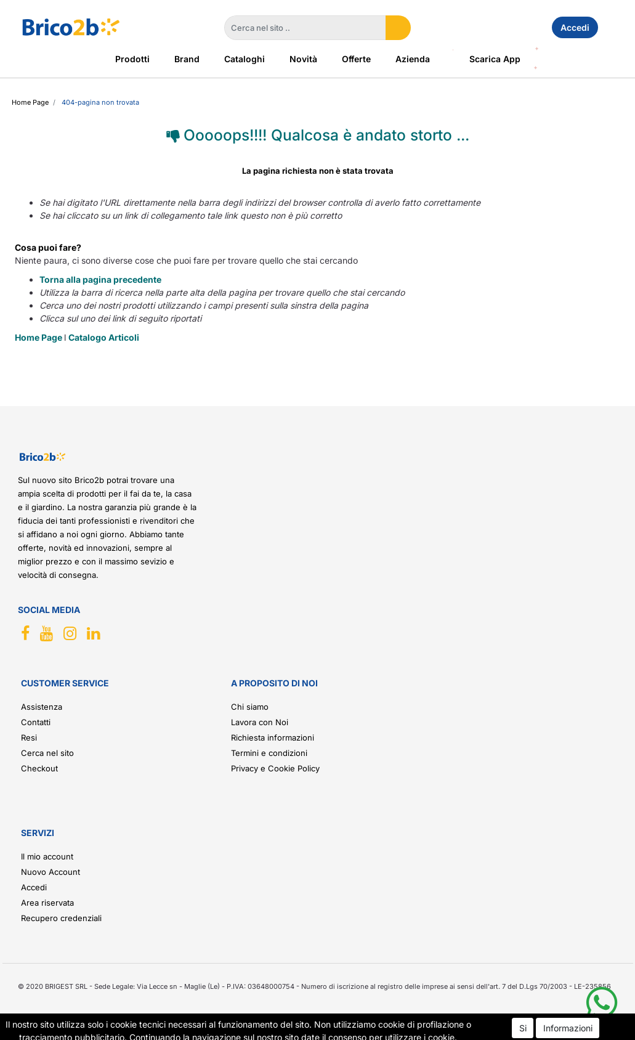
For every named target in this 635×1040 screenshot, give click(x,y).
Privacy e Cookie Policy (275, 768)
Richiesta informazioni (272, 737)
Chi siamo (250, 707)
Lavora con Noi (259, 722)
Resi (29, 737)
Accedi (574, 27)
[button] (398, 27)
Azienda (412, 59)
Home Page (30, 102)
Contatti (36, 722)
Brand (187, 59)
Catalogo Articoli (103, 337)
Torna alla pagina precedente (100, 279)
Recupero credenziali (61, 918)
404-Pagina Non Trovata (100, 102)
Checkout (39, 768)
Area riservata (47, 903)
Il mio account (47, 856)
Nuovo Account (50, 872)
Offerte (356, 59)
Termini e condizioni (269, 753)
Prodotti (132, 59)
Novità (303, 59)
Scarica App (494, 59)
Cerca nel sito (47, 753)
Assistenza (41, 707)
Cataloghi (244, 59)
